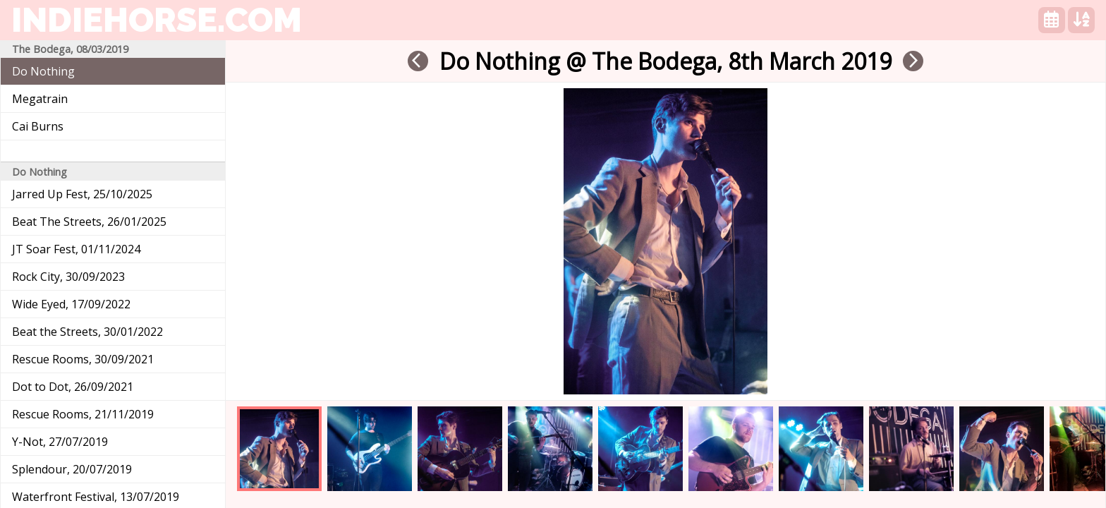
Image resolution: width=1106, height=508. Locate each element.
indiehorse (156, 20)
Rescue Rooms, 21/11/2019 (83, 414)
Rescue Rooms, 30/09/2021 (83, 359)
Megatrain (40, 99)
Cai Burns (37, 126)
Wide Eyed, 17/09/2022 (71, 304)
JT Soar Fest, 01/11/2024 (76, 249)
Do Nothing (43, 71)
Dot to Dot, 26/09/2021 (72, 386)
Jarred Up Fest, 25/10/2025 (82, 194)
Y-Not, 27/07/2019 (60, 441)
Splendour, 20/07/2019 (72, 469)
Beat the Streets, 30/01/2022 (87, 331)
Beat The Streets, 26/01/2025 (89, 221)
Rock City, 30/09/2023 (68, 276)
